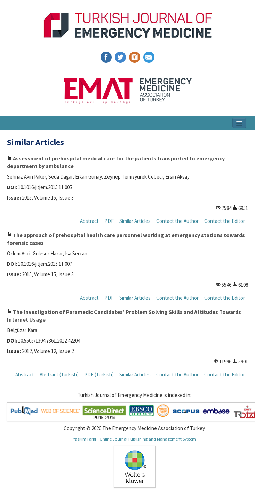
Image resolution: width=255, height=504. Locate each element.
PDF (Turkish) (99, 374)
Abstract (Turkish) (59, 374)
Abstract (89, 221)
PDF (109, 221)
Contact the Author (177, 221)
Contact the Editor (224, 221)
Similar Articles (135, 221)
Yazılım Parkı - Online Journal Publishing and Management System (134, 439)
